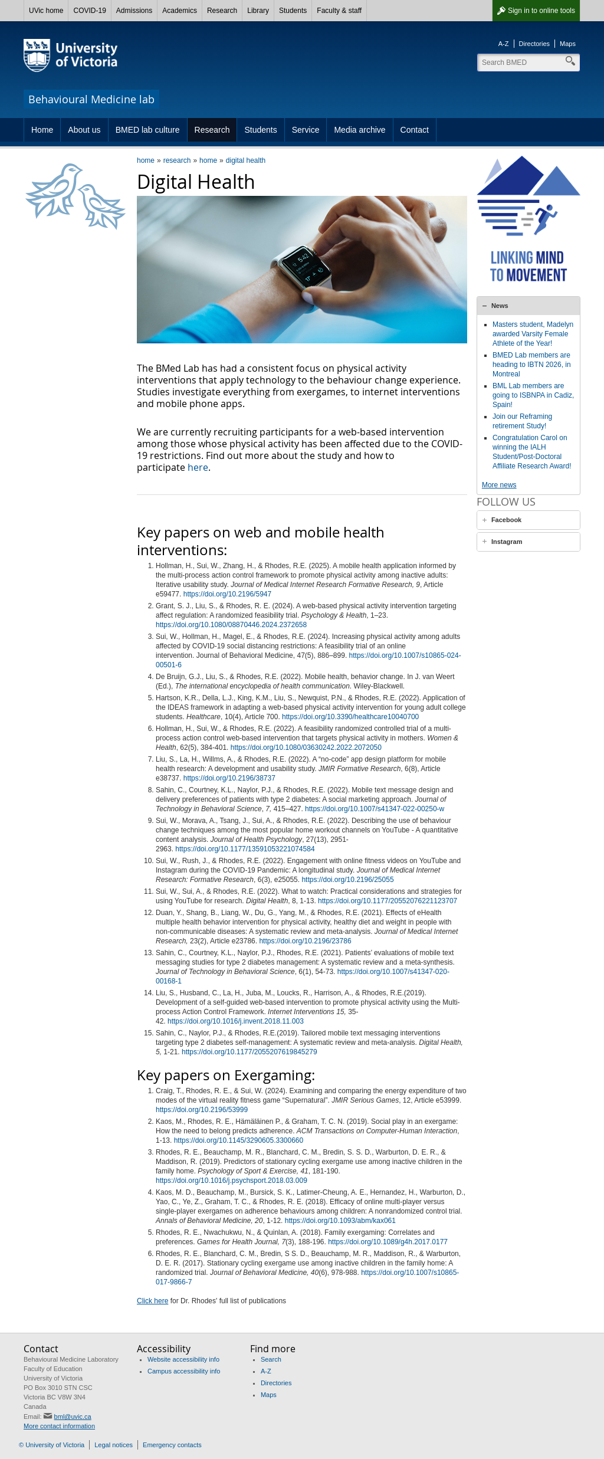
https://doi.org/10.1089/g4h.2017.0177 (388, 1242)
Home (42, 130)
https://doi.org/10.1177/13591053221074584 (244, 849)
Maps (568, 43)
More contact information (59, 1426)
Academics (179, 10)
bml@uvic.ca (72, 1416)
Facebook (506, 529)
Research (222, 10)
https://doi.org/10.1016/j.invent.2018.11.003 (236, 1021)
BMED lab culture (148, 130)
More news (499, 485)
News (499, 305)
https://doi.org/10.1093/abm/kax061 (340, 1221)
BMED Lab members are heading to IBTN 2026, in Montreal (532, 364)
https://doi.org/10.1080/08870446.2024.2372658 (231, 625)
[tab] (528, 305)
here (198, 467)
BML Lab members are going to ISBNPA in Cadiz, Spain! (534, 395)
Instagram (507, 551)
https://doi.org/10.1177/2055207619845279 (249, 1052)
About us (84, 130)
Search (271, 1359)
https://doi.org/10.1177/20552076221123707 (387, 901)
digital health (245, 160)
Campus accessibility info (184, 1371)
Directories (534, 43)
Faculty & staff (339, 10)
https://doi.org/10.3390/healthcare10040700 (350, 717)
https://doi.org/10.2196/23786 (305, 941)
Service (306, 130)
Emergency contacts (172, 1444)
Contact (415, 130)
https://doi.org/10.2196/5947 (227, 594)
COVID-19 (89, 10)
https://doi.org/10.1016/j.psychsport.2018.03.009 (231, 1180)
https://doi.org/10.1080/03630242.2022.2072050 (306, 747)
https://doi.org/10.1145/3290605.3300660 (239, 1140)
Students (293, 10)
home (146, 160)
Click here (152, 1301)
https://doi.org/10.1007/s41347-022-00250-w (374, 809)
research (177, 160)
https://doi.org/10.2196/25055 (347, 880)
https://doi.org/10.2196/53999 (202, 1110)
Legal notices (113, 1444)
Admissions (134, 10)
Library (258, 10)
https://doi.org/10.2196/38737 (229, 778)
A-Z (503, 43)
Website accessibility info (183, 1359)
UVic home (46, 10)
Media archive (359, 130)
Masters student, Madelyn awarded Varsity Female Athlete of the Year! (533, 333)
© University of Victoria (51, 1444)
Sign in (541, 10)
